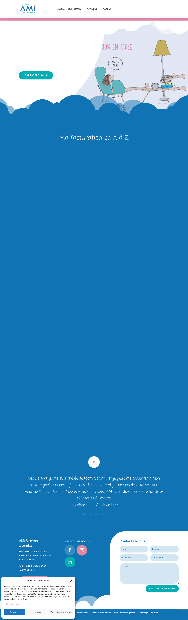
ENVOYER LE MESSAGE (162, 588)
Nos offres (74, 9)
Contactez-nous (36, 75)
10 (104, 514)
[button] (71, 580)
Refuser (37, 612)
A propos (92, 9)
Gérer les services (13, 604)
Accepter (14, 612)
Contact (107, 9)
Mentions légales (138, 613)
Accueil (61, 9)
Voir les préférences (60, 612)
